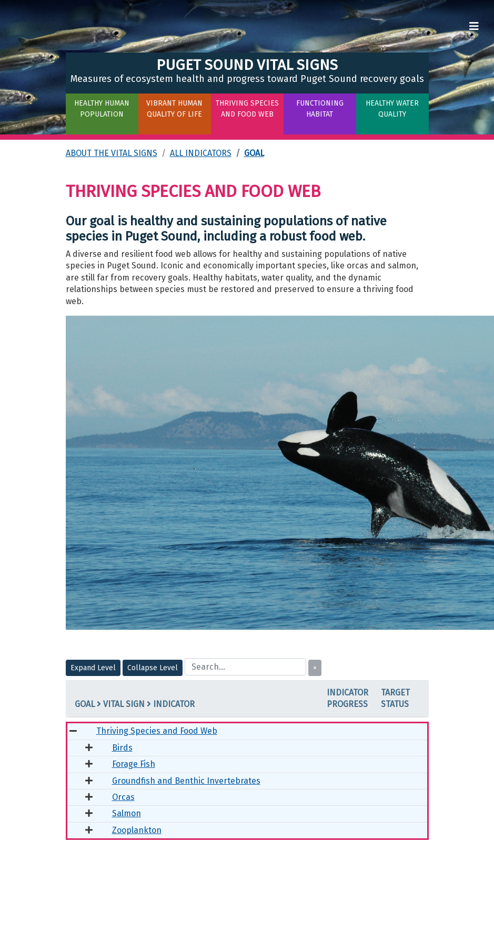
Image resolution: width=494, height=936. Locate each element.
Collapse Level (152, 667)
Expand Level (93, 667)
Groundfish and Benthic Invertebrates (186, 781)
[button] (102, 113)
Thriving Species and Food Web (156, 731)
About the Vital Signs (111, 153)
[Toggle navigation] (474, 26)
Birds (122, 748)
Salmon (126, 813)
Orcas (123, 797)
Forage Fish (133, 764)
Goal (254, 153)
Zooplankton (137, 830)
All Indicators (200, 153)
